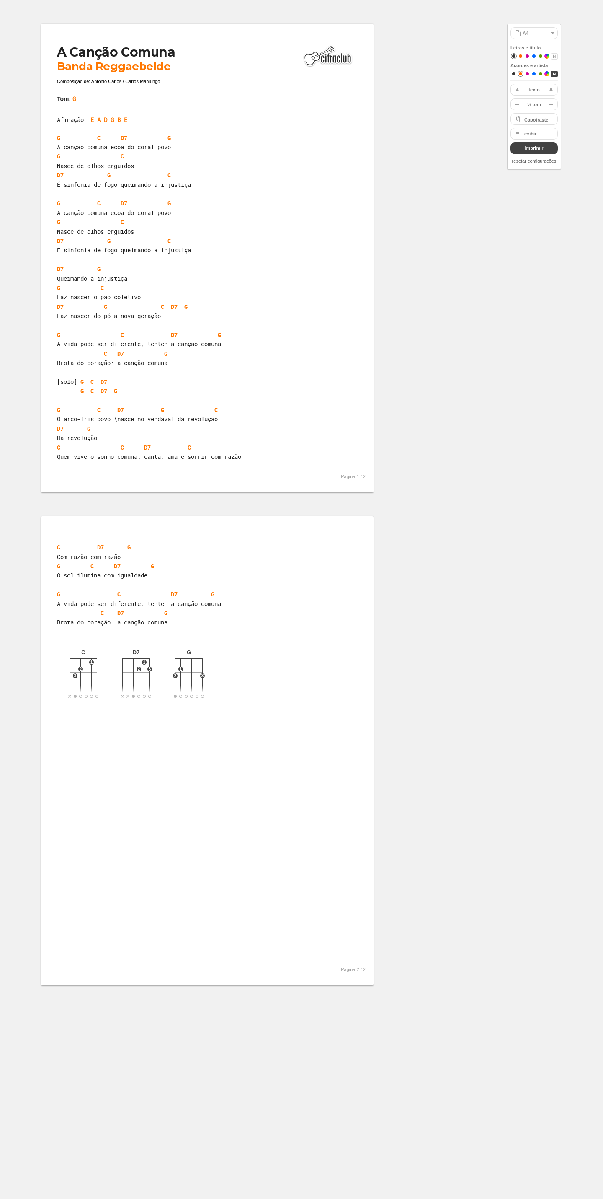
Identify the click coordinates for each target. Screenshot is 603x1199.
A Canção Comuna (116, 52)
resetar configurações (534, 160)
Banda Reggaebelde (113, 66)
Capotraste (536, 119)
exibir (530, 133)
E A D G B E (108, 120)
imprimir (534, 147)
